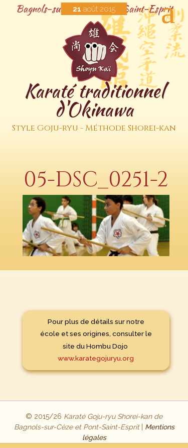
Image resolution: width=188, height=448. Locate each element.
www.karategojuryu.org (96, 358)
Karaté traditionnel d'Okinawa (94, 107)
